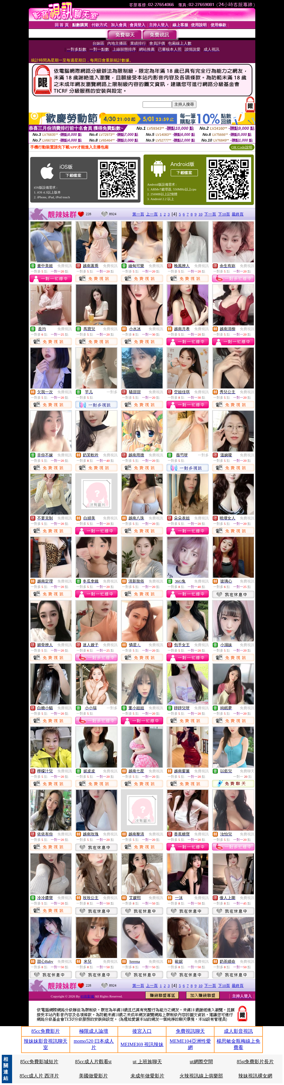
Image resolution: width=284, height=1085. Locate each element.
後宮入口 (142, 1031)
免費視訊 (64, 266)
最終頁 (238, 214)
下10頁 (224, 214)
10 (200, 214)
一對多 (112, 392)
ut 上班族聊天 (147, 1061)
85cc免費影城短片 (39, 1061)
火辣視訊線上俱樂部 (201, 1075)
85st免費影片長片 (255, 1061)
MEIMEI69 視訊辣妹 (142, 1044)
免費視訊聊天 (190, 1031)
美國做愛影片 (93, 1075)
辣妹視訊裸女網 (255, 1075)
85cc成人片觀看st (93, 1061)
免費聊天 (247, 771)
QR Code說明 (241, 147)
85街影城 (88, 996)
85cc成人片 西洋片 (39, 1075)
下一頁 (210, 214)
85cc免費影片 (45, 1031)
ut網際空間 (201, 1061)
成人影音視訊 (238, 1031)
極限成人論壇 (93, 1031)
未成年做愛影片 (147, 1075)
